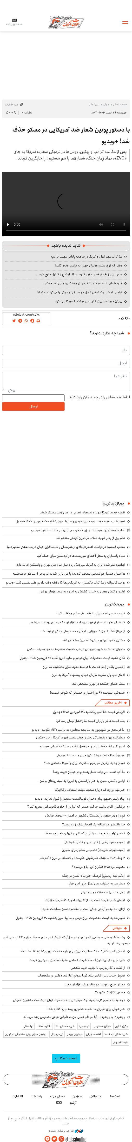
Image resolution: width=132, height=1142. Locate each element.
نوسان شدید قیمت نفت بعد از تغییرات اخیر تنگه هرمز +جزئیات (85, 900)
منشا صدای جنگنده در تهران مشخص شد (98, 683)
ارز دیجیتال (57, 1034)
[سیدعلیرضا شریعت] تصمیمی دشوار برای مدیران (93, 850)
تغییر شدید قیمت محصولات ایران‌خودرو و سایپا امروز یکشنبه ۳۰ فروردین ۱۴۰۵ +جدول (70, 521)
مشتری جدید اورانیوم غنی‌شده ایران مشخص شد (94, 640)
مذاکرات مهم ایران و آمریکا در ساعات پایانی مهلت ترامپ (86, 256)
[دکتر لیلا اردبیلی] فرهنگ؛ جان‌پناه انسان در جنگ (93, 875)
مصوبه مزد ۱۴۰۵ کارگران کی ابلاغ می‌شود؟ (98, 867)
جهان (106, 104)
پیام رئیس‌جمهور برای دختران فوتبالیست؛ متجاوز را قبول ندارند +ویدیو (80, 798)
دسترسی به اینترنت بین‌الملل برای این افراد (97, 883)
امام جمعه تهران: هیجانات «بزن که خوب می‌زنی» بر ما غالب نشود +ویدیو (78, 530)
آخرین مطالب (113, 702)
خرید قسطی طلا (65, 1026)
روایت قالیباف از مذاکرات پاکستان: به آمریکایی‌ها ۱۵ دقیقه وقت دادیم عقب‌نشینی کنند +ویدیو (65, 582)
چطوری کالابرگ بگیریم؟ (110, 992)
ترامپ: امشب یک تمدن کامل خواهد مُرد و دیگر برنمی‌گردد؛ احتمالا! (79, 292)
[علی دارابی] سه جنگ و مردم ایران (103, 892)
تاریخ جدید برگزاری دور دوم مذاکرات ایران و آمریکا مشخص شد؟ (84, 763)
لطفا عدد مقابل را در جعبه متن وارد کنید (99, 397)
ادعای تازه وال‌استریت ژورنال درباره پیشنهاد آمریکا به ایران (88, 674)
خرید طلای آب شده (116, 1034)
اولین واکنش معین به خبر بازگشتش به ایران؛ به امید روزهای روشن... (81, 591)
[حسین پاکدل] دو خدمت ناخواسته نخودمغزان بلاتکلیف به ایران (83, 667)
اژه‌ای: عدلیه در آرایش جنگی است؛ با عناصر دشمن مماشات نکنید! (83, 909)
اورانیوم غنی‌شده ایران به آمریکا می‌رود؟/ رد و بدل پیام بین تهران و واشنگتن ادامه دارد (70, 564)
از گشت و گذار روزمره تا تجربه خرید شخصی (98, 967)
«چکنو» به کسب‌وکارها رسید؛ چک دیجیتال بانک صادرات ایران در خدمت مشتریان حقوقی (69, 1000)
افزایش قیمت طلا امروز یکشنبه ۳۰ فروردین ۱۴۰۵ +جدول (89, 712)
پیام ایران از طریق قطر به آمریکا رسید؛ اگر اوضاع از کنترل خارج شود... (79, 274)
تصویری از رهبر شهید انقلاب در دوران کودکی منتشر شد (90, 538)
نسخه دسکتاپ (66, 1058)
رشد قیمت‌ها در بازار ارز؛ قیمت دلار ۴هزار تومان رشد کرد (90, 721)
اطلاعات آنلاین (66, 22)
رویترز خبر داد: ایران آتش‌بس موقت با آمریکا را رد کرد (88, 301)
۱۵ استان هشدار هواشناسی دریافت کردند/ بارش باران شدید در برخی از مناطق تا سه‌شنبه (69, 573)
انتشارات (17, 1096)
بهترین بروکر (74, 1034)
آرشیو (73, 1102)
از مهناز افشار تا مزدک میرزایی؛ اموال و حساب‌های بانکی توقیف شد (83, 631)
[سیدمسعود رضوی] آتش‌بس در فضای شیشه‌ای (94, 842)
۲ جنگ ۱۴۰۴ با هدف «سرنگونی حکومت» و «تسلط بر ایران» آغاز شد (82, 858)
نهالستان (28, 1026)
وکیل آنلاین (121, 1026)
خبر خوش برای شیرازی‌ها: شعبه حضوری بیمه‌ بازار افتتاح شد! (86, 1009)
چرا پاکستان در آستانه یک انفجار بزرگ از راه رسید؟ (93, 824)
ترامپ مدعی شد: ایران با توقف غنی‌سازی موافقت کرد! (91, 613)
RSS (59, 1102)
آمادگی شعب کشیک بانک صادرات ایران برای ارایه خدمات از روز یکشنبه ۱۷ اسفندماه (72, 951)
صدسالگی (95, 1096)
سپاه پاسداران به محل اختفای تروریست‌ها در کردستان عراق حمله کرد (81, 555)
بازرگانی (117, 928)
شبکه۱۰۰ (115, 1096)
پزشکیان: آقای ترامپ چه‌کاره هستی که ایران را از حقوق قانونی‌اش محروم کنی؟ (76, 806)
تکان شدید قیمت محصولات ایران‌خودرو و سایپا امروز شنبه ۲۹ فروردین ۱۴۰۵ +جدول (72, 658)
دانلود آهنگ (44, 1026)
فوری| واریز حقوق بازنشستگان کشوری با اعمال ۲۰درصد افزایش (85, 815)
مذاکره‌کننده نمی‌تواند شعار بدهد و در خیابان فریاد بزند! (89, 772)
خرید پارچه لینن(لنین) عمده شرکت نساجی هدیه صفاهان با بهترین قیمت (77, 960)
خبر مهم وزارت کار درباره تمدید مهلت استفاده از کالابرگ (90, 789)
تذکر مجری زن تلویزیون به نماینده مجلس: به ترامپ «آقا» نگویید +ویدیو (78, 729)
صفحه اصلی (120, 104)
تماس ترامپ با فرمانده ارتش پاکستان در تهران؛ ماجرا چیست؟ (85, 833)
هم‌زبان (77, 1096)
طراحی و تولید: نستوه (66, 1131)
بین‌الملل (94, 104)
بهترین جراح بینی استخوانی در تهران (25, 1034)
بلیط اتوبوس (120, 1042)
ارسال (33, 406)
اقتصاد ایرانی (93, 1034)
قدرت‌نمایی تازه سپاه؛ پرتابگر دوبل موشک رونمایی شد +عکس (82, 283)
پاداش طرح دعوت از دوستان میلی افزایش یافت (95, 984)
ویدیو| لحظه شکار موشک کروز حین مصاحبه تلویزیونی (90, 755)
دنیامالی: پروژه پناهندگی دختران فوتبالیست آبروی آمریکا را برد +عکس (80, 737)
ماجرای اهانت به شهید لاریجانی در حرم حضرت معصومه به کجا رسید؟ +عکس (76, 649)
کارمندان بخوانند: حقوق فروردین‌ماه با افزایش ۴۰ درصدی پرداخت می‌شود (77, 622)
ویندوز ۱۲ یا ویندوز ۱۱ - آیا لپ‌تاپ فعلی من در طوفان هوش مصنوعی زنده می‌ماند (74, 1017)
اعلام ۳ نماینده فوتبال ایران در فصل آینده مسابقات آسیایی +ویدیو (82, 746)
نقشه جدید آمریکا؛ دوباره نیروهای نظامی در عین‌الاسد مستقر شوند (82, 512)
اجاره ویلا (84, 1026)
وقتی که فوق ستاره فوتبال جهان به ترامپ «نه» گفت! (88, 265)
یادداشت (36, 1096)
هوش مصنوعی (102, 1026)
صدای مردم (57, 1096)
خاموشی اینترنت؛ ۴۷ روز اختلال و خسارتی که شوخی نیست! (87, 692)
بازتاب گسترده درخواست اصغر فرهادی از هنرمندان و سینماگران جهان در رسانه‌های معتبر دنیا (66, 547)
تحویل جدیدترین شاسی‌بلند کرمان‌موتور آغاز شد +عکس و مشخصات (81, 975)
